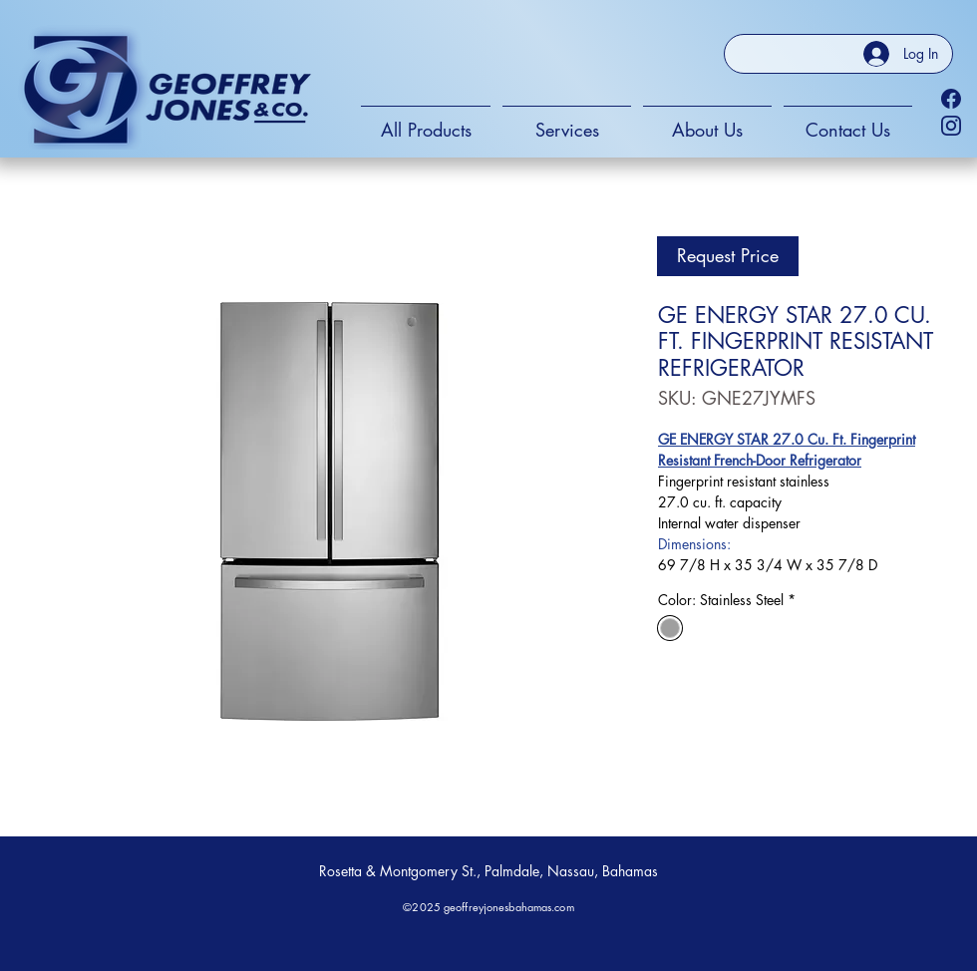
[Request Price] (728, 256)
